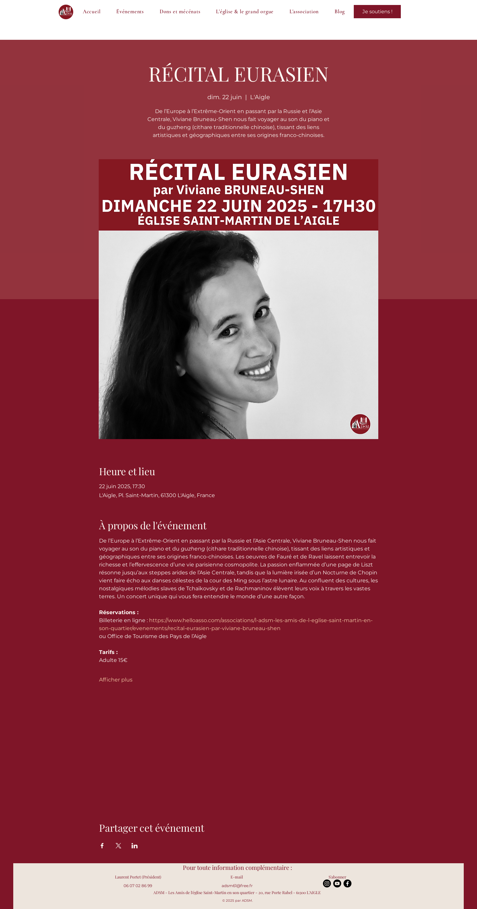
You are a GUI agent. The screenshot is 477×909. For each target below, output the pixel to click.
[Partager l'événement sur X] (118, 845)
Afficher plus (115, 680)
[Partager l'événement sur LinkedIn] (135, 845)
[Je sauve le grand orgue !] (377, 11)
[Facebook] (347, 883)
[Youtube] (337, 883)
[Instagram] (327, 883)
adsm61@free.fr (237, 885)
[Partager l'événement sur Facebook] (102, 845)
